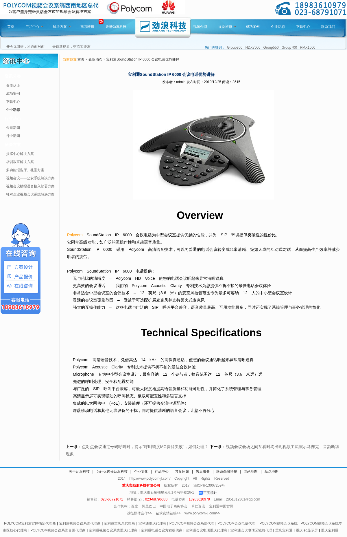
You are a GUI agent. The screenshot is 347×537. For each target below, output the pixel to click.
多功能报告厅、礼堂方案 (25, 170)
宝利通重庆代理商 (152, 523)
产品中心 (34, 27)
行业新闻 (13, 136)
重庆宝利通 (284, 530)
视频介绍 (200, 27)
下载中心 (303, 27)
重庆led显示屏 (307, 530)
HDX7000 (252, 47)
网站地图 (251, 472)
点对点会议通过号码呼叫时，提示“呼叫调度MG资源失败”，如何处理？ (145, 446)
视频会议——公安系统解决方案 (30, 178)
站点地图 (271, 472)
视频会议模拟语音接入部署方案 (30, 186)
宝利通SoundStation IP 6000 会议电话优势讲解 (142, 59)
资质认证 (13, 85)
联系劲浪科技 (226, 472)
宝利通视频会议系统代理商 (80, 523)
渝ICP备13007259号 (209, 485)
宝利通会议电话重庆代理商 (206, 530)
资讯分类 (13, 76)
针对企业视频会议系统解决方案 (30, 194)
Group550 (270, 47)
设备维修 (227, 27)
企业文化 (141, 472)
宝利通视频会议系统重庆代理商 (113, 530)
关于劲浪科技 (79, 472)
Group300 (234, 47)
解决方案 (62, 27)
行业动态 (13, 118)
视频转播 (87, 27)
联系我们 (328, 27)
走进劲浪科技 (116, 27)
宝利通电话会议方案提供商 (161, 530)
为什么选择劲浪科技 (112, 472)
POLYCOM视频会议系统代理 (191, 523)
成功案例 (253, 27)
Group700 (289, 47)
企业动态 (278, 27)
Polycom (75, 235)
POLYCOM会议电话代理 (236, 523)
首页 (10, 27)
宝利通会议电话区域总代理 (251, 530)
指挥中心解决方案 (20, 154)
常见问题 (182, 472)
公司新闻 (13, 128)
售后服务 (203, 472)
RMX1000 (307, 47)
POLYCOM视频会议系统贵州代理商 (58, 530)
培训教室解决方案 (20, 162)
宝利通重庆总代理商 (119, 523)
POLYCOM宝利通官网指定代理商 (30, 523)
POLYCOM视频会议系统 (278, 523)
